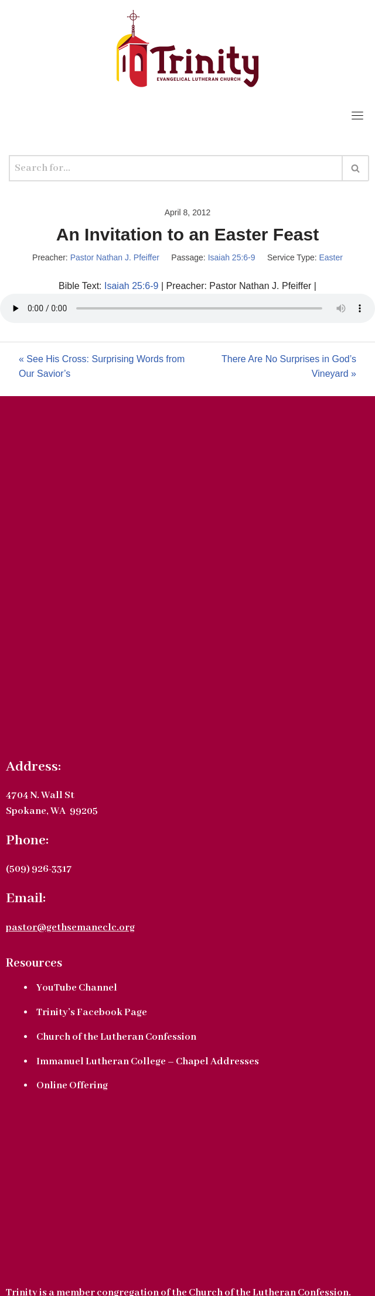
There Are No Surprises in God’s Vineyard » (288, 366)
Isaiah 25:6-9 (231, 257)
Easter (330, 257)
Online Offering (72, 1086)
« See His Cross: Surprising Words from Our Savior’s (102, 366)
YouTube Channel (76, 988)
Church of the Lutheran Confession (116, 1037)
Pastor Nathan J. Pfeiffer (114, 257)
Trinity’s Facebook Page (91, 1012)
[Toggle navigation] (357, 115)
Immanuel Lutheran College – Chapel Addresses (147, 1062)
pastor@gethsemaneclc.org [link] (70, 928)
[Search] (176, 168)
